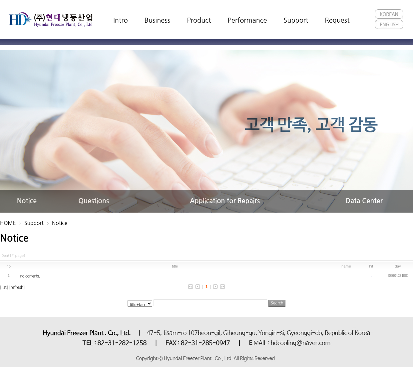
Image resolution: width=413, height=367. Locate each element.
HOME (8, 223)
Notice (59, 223)
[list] (4, 287)
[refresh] (17, 287)
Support (34, 223)
